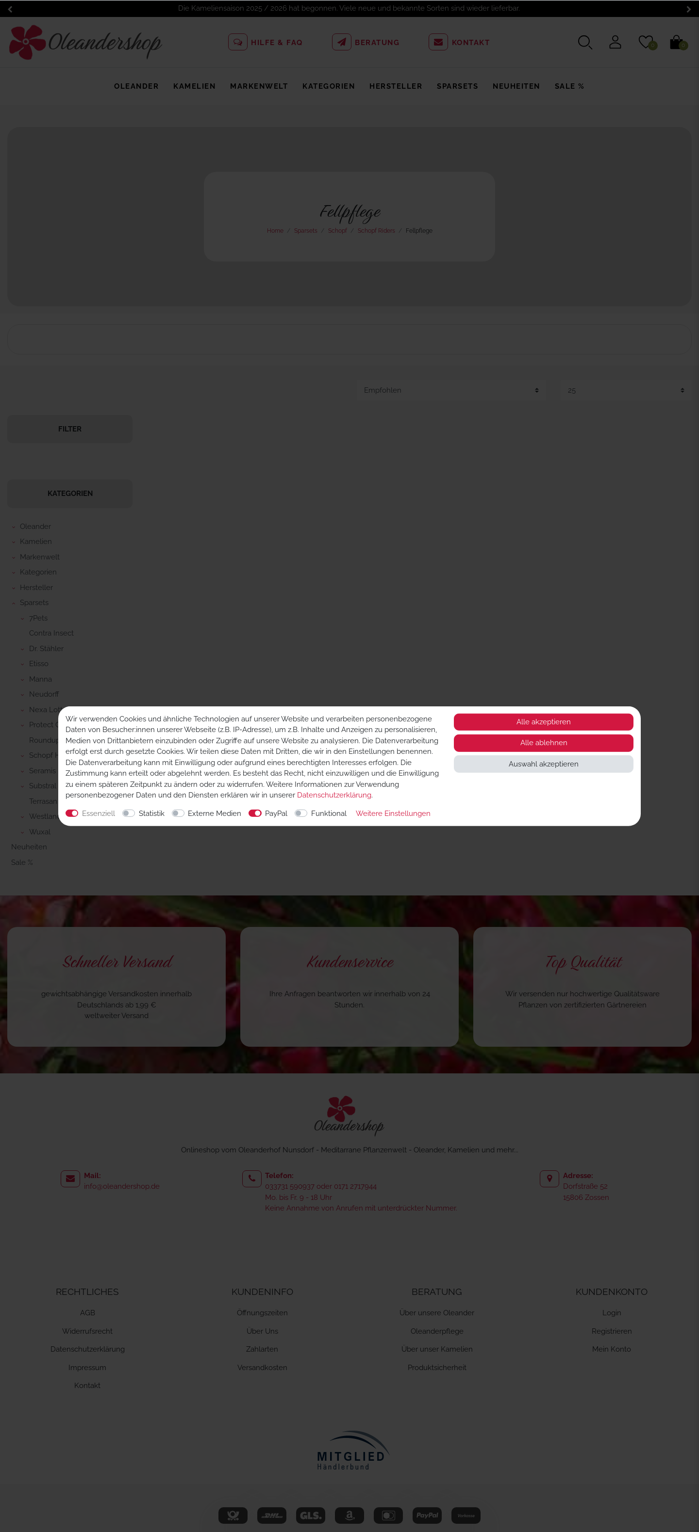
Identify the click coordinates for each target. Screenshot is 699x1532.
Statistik (152, 813)
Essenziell (98, 813)
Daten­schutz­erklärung (334, 795)
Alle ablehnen (543, 742)
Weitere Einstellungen (393, 813)
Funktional (329, 813)
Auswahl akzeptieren (544, 763)
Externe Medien (214, 813)
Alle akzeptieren (543, 722)
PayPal (276, 813)
